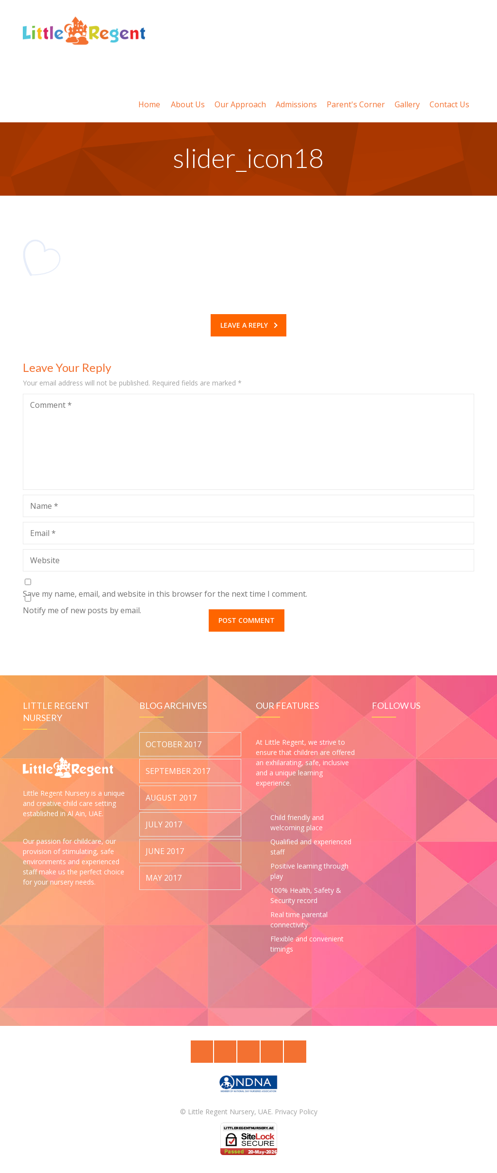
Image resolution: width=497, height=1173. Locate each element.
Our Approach (240, 93)
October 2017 (173, 744)
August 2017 (171, 797)
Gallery (407, 93)
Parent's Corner (356, 93)
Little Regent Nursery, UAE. (230, 1111)
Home (149, 93)
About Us (188, 93)
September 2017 (178, 771)
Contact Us (449, 93)
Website (45, 560)
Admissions (296, 93)
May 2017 (164, 877)
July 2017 (164, 824)
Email (43, 533)
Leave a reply (249, 325)
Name (44, 506)
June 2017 (165, 851)
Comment (51, 405)
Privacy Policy (296, 1111)
